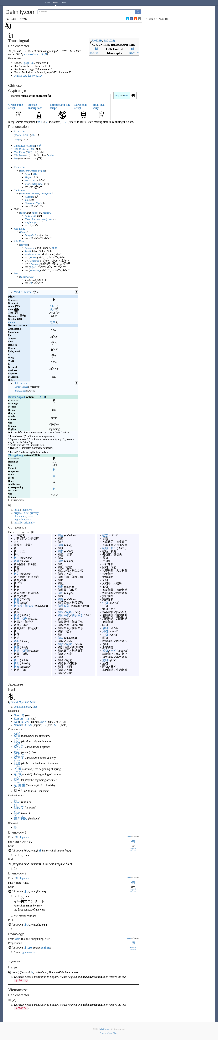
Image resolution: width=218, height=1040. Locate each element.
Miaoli (35, 212)
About (109, 1033)
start (28, 519)
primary (34, 512)
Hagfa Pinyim (31, 222)
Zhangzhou (35, 263)
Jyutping (31, 145)
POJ (27, 155)
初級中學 (63, 615)
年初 (105, 602)
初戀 (16, 650)
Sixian (26, 148)
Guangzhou (45, 193)
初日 (16, 659)
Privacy (103, 1033)
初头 (113, 547)
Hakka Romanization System (38, 219)
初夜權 (18, 605)
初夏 (16, 599)
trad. (126, 95)
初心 (16, 640)
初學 (16, 618)
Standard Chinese (28, 170)
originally (29, 522)
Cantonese (19, 145)
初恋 (25, 650)
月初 (105, 631)
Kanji (129, 836)
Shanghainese (26, 276)
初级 (69, 611)
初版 (61, 560)
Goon (17, 715)
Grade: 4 (133, 848)
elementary (20, 515)
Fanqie (11, 322)
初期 (61, 544)
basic (30, 515)
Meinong (47, 212)
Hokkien (24, 244)
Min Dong (19, 151)
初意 (16, 647)
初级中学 (77, 615)
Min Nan (19, 154)
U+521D (97, 40)
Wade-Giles (30, 180)
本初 (105, 634)
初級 (61, 611)
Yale (27, 199)
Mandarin (19, 131)
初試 (61, 643)
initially (18, 522)
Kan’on (18, 718)
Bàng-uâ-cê (30, 235)
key (30, 205)
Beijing (41, 170)
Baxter (18, 386)
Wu (16, 158)
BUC (29, 152)
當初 (105, 650)
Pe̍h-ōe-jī (29, 247)
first (26, 512)
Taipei (33, 267)
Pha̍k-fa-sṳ (30, 215)
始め (17, 938)
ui (40, 850)
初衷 (61, 637)
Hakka (17, 148)
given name (28, 951)
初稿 (61, 592)
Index (64, 3)
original (18, 512)
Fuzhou (23, 231)
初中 (16, 557)
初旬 (16, 663)
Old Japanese (22, 836)
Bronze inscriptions (35, 106)
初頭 (105, 547)
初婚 (16, 615)
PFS (32, 148)
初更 (61, 535)
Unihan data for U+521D (28, 75)
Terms (115, 1033)
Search (55, 3)
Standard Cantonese (29, 193)
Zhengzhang (20, 390)
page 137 (29, 62)
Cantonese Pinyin (33, 203)
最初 (105, 627)
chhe (51, 154)
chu (34, 135)
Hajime (45, 947)
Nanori (18, 724)
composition (31, 54)
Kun (16, 721)
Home (47, 3)
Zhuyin (18, 139)
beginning (19, 519)
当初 (113, 650)
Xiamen (33, 257)
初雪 (105, 535)
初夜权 (29, 605)
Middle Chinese (22, 291)
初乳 (16, 560)
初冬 (16, 573)
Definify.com (104, 1029)
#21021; (109, 40)
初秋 (61, 586)
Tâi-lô (28, 251)
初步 (61, 551)
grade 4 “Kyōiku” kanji (22, 701)
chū (25, 135)
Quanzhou (34, 260)
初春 (16, 666)
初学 (25, 618)
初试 (69, 643)
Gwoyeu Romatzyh (34, 183)
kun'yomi (133, 850)
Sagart (25, 386)
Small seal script (99, 106)
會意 (40, 121)
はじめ (24, 721)
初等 (61, 599)
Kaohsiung (35, 270)
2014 (42, 396)
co (39, 145)
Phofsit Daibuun (32, 254)
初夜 (16, 602)
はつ (43, 721)
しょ (27, 718)
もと (56, 724)
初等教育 (63, 605)
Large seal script (80, 106)
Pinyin (18, 135)
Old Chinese (21, 382)
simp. (117, 95)
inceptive (27, 509)
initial (17, 509)
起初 (105, 659)
